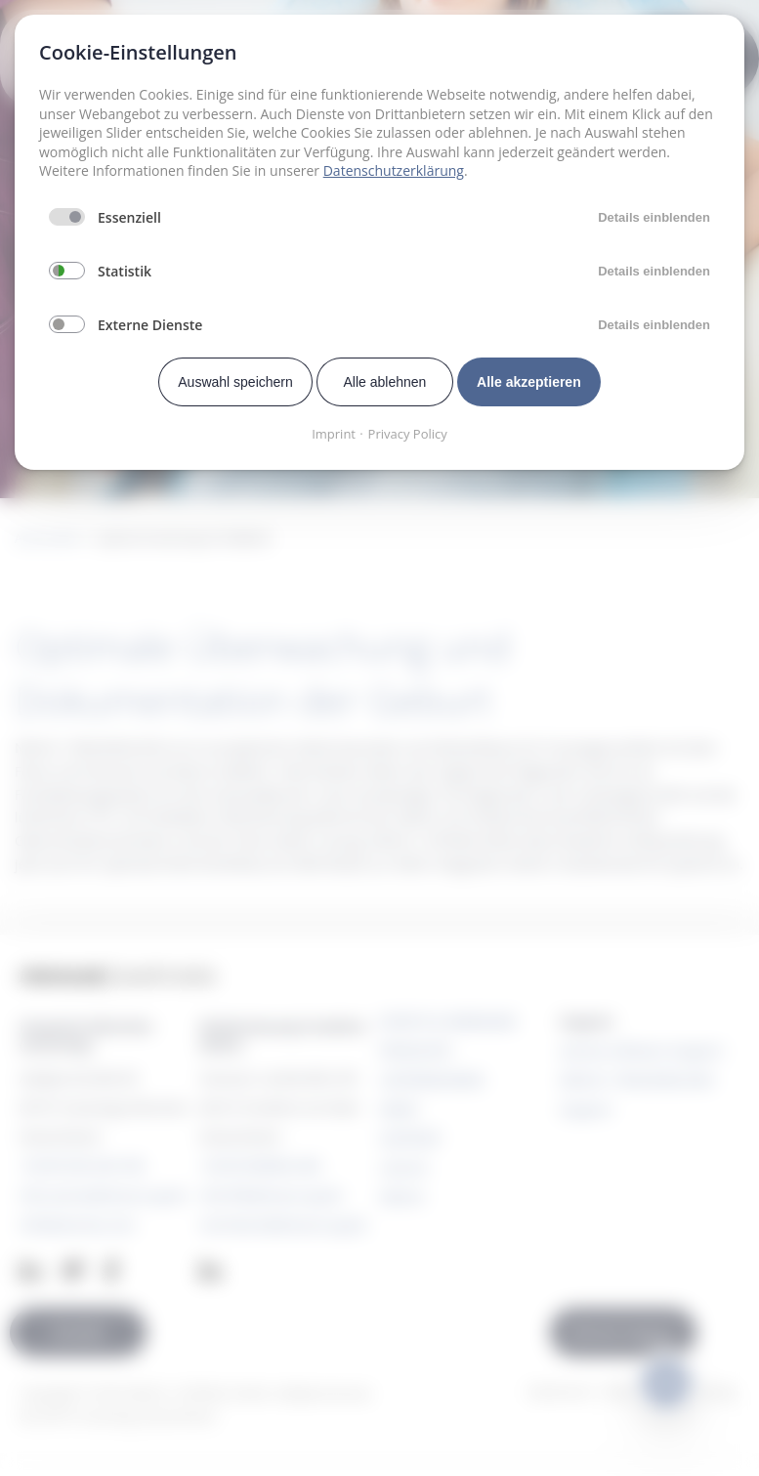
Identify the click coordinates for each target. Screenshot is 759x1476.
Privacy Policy (407, 434)
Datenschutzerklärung (393, 170)
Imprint (334, 434)
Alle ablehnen (385, 382)
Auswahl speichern (235, 382)
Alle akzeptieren (529, 382)
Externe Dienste (150, 325)
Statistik (124, 271)
